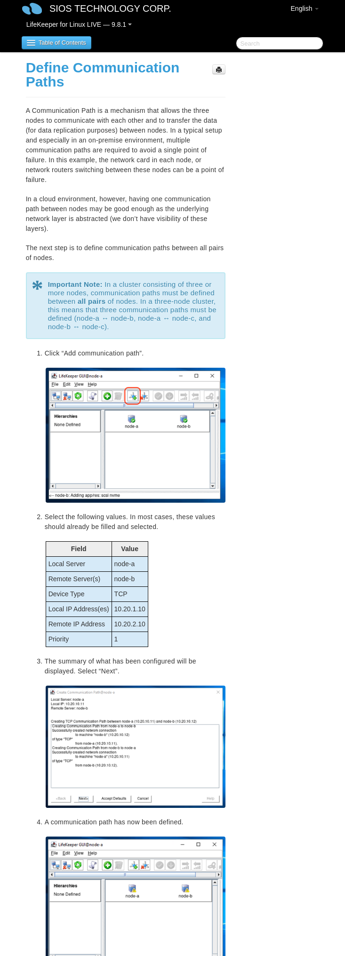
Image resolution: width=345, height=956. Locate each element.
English (305, 8)
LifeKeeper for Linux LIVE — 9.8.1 (79, 24)
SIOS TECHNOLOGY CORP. (110, 8)
